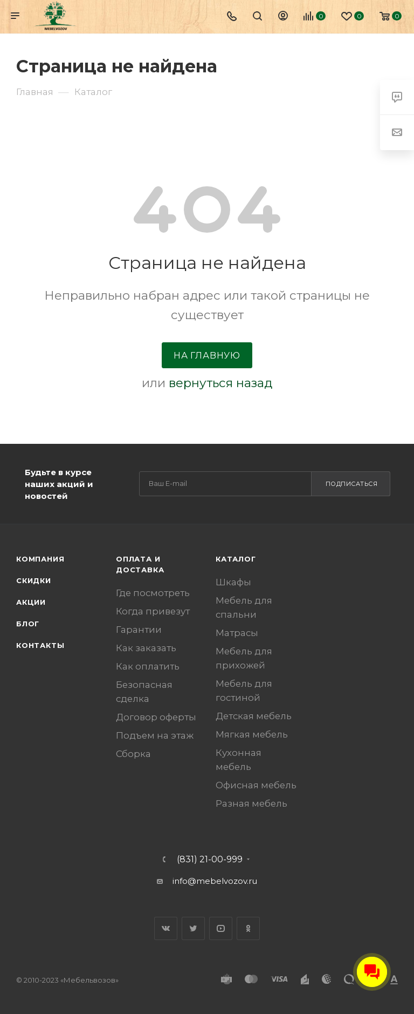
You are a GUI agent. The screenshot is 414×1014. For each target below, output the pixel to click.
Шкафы (233, 582)
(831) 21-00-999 (210, 859)
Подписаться (352, 484)
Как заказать (146, 648)
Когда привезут (153, 611)
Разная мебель (251, 803)
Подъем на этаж (155, 735)
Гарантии (139, 629)
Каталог (236, 559)
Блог (27, 623)
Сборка (133, 753)
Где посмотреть (153, 592)
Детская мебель (254, 716)
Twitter (193, 928)
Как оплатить (148, 666)
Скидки (33, 580)
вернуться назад (220, 382)
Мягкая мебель (252, 734)
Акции (31, 602)
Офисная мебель (256, 785)
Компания (40, 559)
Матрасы (237, 632)
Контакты (40, 645)
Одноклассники (248, 928)
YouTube (220, 928)
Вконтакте (165, 928)
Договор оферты (156, 717)
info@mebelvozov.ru (214, 881)
